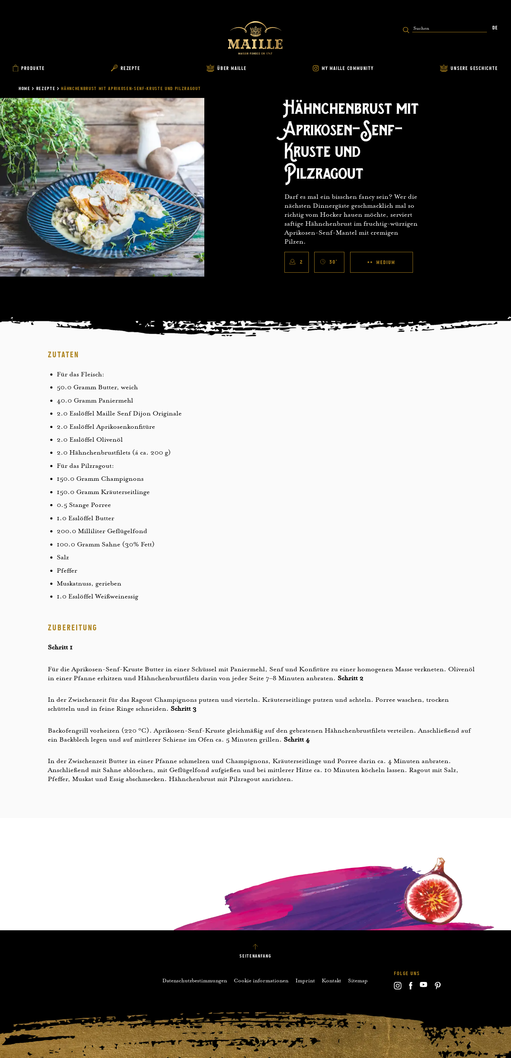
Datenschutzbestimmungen (194, 980)
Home (25, 88)
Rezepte (46, 88)
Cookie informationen (261, 980)
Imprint (305, 980)
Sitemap (358, 980)
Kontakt (331, 980)
